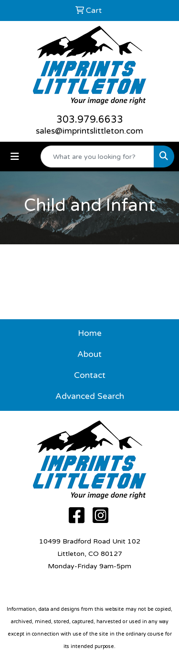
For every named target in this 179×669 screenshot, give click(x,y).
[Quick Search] (97, 156)
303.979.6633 (89, 119)
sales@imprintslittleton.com (89, 131)
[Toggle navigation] (15, 157)
